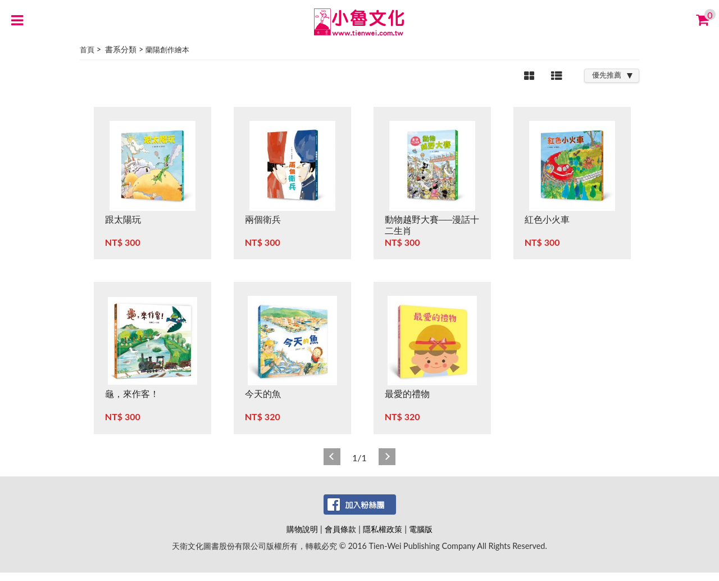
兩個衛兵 (263, 219)
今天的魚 (263, 393)
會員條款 (340, 529)
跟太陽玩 (123, 219)
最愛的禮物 (407, 393)
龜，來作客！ (132, 393)
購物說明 (302, 529)
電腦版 (421, 529)
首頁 (87, 49)
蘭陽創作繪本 (167, 49)
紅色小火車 (547, 219)
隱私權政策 (382, 529)
